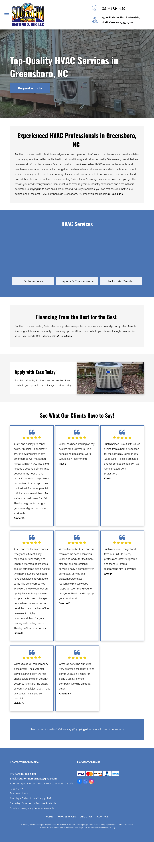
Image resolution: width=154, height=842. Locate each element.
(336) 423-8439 (113, 8)
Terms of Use (96, 827)
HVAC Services (77, 224)
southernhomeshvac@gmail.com (37, 778)
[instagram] (91, 782)
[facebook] (79, 782)
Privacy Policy (109, 827)
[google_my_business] (85, 782)
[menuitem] (49, 816)
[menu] (7, 15)
